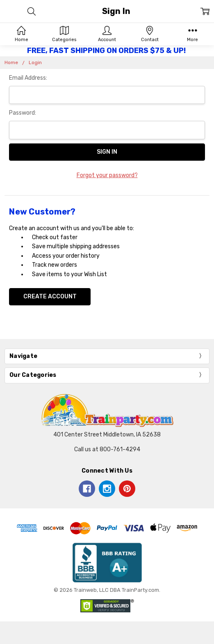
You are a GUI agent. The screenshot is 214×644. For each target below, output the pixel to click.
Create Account (50, 296)
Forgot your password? (107, 175)
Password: (22, 112)
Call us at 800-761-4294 (107, 449)
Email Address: (28, 77)
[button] (107, 562)
